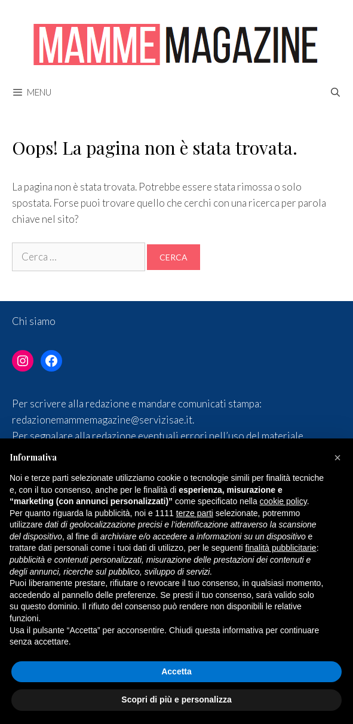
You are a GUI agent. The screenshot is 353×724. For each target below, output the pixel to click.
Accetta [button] (176, 671)
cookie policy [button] (283, 501)
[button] (337, 457)
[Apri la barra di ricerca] (335, 92)
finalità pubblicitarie (281, 548)
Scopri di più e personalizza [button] (176, 699)
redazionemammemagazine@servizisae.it (102, 419)
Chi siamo (34, 321)
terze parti (194, 513)
